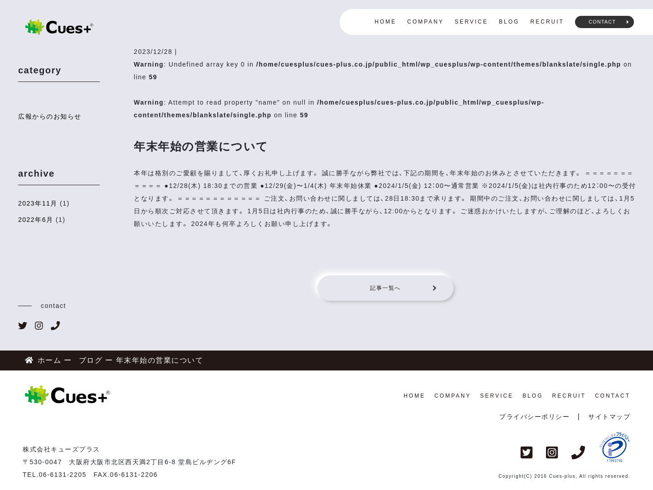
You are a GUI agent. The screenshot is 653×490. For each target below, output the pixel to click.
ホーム (47, 360)
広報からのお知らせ (50, 116)
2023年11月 (38, 203)
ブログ (88, 360)
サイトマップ (609, 416)
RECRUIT (547, 22)
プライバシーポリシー (534, 416)
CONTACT (602, 21)
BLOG (509, 22)
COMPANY (425, 22)
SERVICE (471, 22)
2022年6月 (35, 219)
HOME (385, 22)
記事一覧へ (385, 288)
